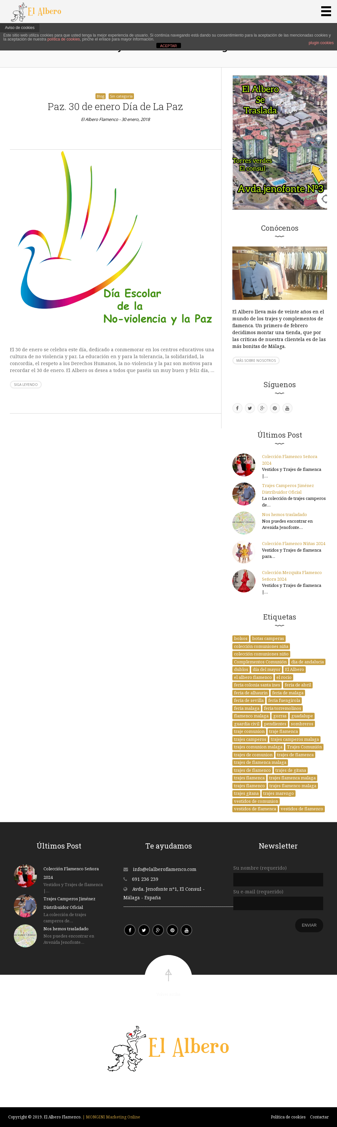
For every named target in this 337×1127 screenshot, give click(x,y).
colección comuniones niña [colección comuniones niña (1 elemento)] (261, 646)
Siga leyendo (26, 384)
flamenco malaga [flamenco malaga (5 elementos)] (251, 716)
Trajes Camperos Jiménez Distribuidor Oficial (288, 488)
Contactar (319, 1117)
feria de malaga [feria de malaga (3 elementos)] (287, 693)
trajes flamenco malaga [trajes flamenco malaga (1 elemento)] (293, 786)
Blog (100, 96)
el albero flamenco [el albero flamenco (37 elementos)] (253, 677)
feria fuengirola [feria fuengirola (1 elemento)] (284, 700)
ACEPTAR (168, 46)
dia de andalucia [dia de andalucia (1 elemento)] (307, 662)
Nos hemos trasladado (284, 514)
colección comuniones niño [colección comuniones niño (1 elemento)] (261, 654)
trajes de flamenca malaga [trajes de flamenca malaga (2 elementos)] (260, 762)
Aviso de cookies (20, 27)
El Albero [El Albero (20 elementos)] (294, 669)
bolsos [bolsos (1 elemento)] (240, 638)
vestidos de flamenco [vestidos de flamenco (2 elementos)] (302, 809)
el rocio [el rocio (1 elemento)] (284, 677)
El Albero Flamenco (99, 119)
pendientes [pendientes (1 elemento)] (275, 724)
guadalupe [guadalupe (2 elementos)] (302, 716)
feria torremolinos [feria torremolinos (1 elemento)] (282, 708)
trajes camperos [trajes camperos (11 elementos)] (250, 739)
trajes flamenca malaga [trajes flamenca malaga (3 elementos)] (292, 778)
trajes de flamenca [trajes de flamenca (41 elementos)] (295, 755)
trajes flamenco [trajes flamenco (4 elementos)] (249, 786)
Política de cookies (288, 1117)
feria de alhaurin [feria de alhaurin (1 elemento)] (251, 693)
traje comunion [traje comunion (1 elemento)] (249, 731)
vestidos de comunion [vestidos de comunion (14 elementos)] (256, 801)
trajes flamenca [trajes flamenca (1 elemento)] (249, 778)
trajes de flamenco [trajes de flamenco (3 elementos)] (252, 770)
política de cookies (63, 39)
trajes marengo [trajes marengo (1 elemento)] (278, 793)
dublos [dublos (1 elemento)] (241, 669)
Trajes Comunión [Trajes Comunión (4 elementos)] (304, 747)
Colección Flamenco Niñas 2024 (293, 543)
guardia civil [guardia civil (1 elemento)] (246, 724)
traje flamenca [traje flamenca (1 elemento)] (283, 731)
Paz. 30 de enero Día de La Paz (115, 106)
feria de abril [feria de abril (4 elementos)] (298, 685)
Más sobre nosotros (256, 360)
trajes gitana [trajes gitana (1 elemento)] (246, 793)
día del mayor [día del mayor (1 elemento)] (266, 669)
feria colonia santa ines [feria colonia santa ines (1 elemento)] (257, 685)
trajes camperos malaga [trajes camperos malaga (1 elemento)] (295, 739)
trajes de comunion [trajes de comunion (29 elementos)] (253, 755)
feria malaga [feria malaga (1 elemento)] (246, 708)
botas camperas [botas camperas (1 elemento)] (268, 638)
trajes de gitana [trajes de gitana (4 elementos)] (290, 770)
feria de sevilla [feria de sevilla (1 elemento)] (249, 700)
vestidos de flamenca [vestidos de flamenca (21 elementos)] (255, 809)
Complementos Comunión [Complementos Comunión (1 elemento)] (260, 662)
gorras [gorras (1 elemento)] (280, 716)
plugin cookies (321, 43)
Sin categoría (121, 96)
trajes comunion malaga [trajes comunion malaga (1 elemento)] (258, 747)
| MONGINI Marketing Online (111, 1117)
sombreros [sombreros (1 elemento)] (302, 724)
